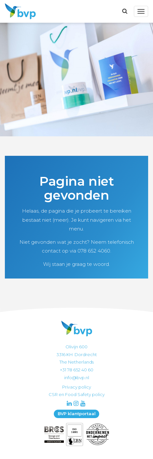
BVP (18, 11)
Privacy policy (76, 387)
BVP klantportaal (77, 413)
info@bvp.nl (76, 377)
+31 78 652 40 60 (76, 369)
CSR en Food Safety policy (77, 394)
